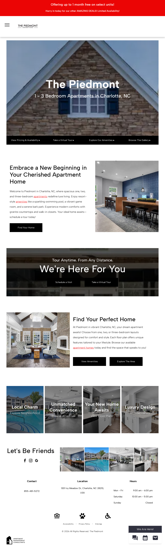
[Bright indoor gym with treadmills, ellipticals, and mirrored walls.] (121, 459)
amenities (21, 201)
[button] (135, 538)
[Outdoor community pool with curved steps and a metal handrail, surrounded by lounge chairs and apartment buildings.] (97, 459)
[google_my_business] (36, 461)
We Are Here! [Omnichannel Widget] (145, 529)
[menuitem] (68, 524)
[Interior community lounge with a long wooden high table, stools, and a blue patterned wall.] (72, 459)
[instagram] (30, 461)
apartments (40, 196)
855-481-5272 (31, 491)
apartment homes (83, 347)
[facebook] (24, 461)
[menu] (7, 25)
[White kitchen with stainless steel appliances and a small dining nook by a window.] (146, 459)
